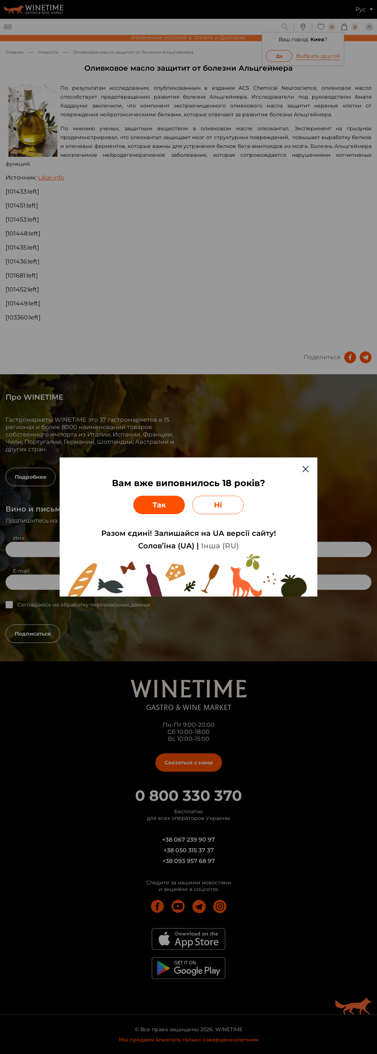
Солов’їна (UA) (166, 545)
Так (159, 505)
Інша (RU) (220, 545)
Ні (218, 505)
